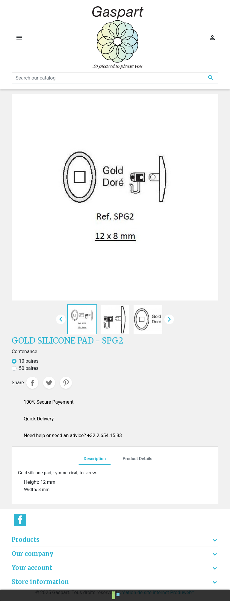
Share (32, 383)
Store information (40, 581)
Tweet (49, 383)
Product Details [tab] (137, 458)
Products (26, 539)
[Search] (115, 77)
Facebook (20, 520)
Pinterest (66, 383)
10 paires (29, 361)
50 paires (29, 368)
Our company (32, 553)
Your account (32, 567)
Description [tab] (95, 458)
